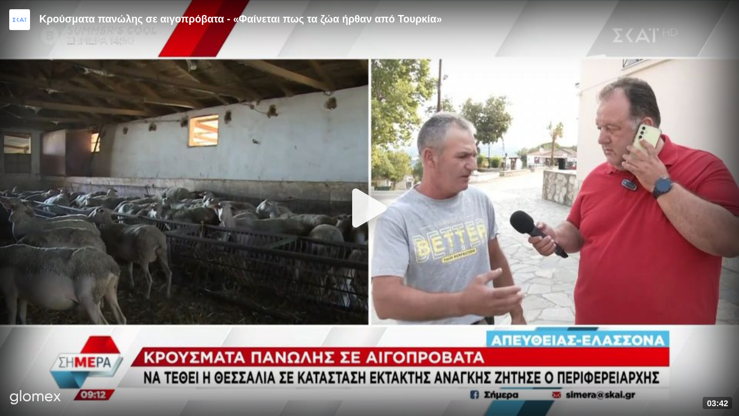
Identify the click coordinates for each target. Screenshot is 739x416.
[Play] (369, 208)
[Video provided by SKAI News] (19, 19)
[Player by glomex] (35, 398)
